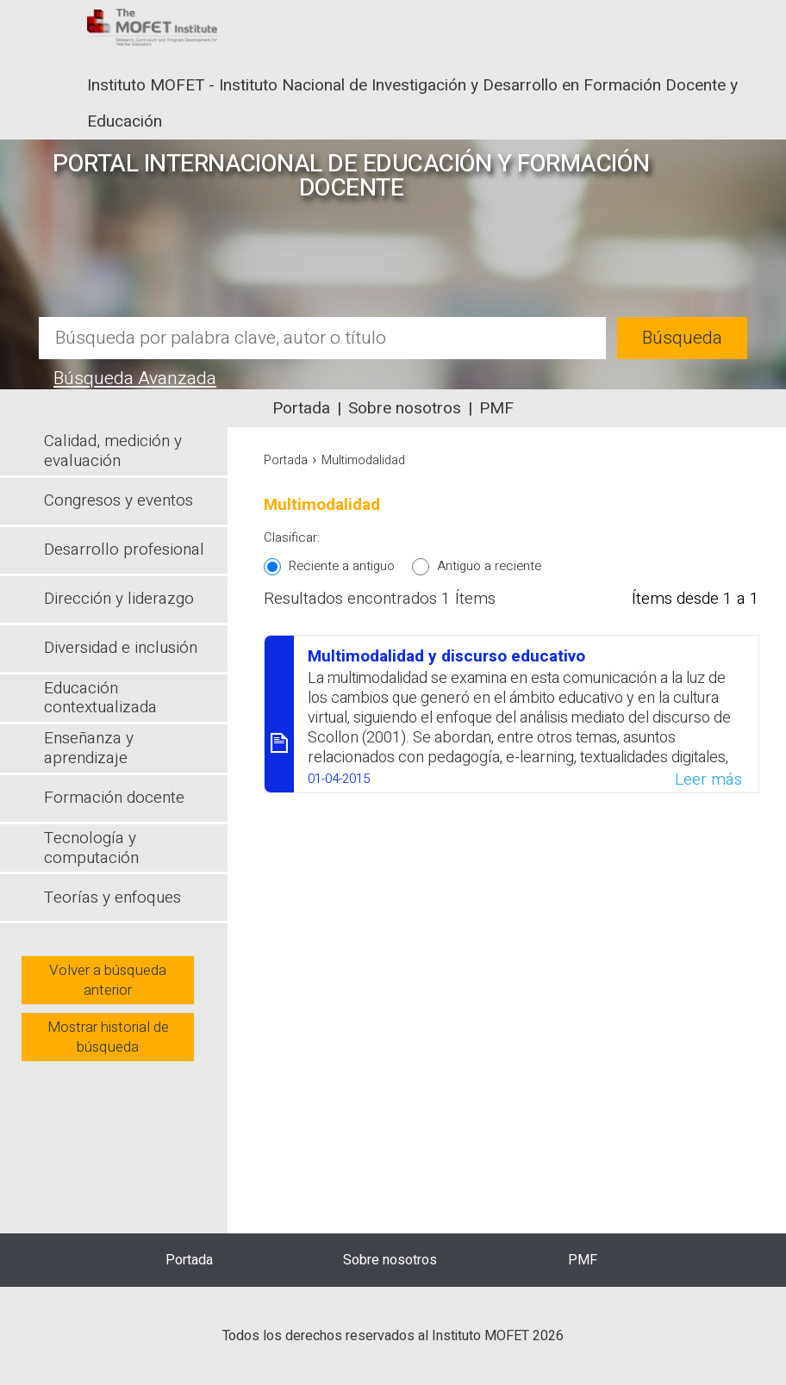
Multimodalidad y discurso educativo (446, 656)
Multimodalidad (363, 460)
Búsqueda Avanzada (134, 379)
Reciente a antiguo (342, 565)
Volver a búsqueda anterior (107, 980)
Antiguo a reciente (489, 565)
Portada (301, 408)
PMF (496, 408)
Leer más (708, 779)
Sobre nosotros (404, 408)
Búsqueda (682, 338)
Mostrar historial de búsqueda (108, 1037)
